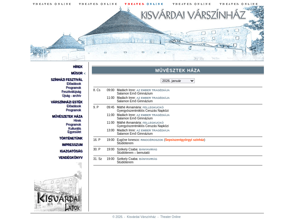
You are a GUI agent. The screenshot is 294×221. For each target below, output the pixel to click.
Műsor (76, 73)
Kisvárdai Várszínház (141, 217)
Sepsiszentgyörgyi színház (184, 140)
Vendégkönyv (71, 157)
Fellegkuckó (153, 107)
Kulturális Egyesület (74, 130)
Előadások (74, 83)
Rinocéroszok (152, 140)
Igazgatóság (71, 151)
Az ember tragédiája (153, 90)
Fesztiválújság (71, 91)
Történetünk (71, 138)
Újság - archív (71, 95)
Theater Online (170, 217)
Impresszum (72, 144)
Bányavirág (148, 149)
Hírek (77, 66)
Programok (73, 87)
